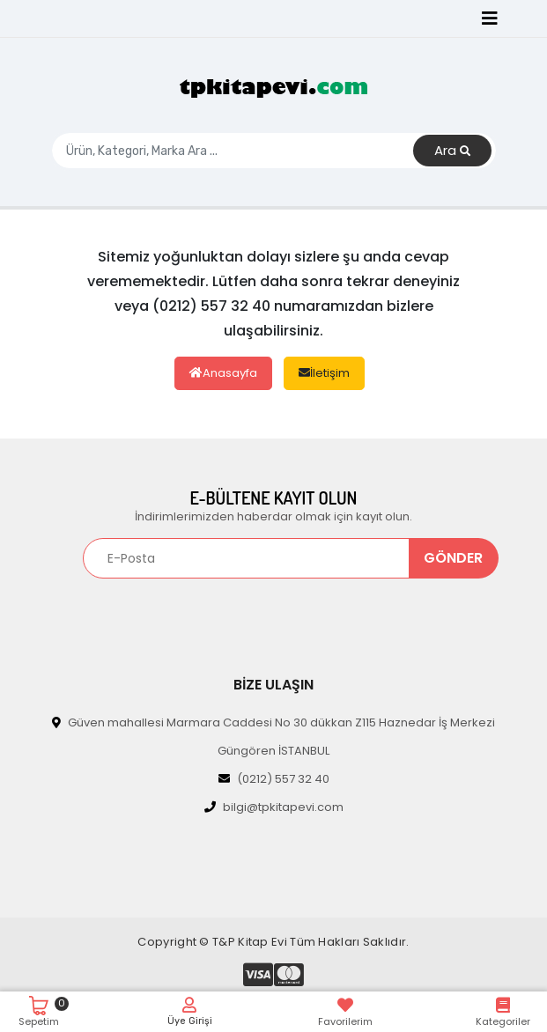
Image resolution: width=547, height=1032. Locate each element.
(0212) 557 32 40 (273, 778)
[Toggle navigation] (490, 18)
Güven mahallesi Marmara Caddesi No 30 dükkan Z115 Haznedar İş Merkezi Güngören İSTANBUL (273, 736)
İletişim (324, 373)
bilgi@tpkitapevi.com (274, 807)
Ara (452, 151)
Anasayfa (223, 373)
